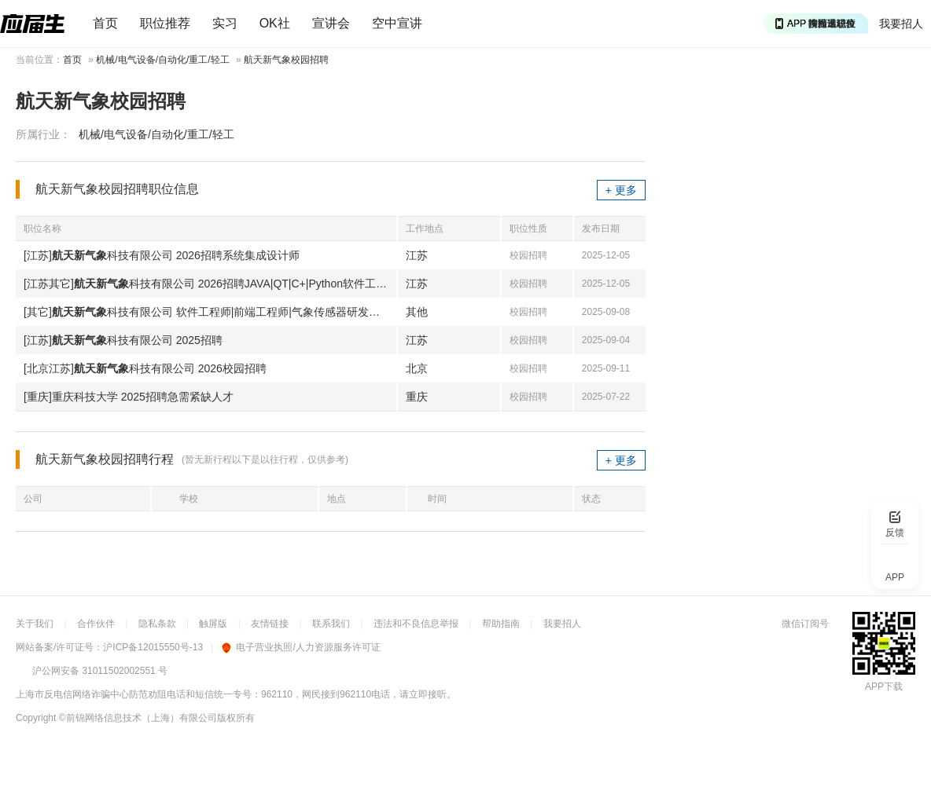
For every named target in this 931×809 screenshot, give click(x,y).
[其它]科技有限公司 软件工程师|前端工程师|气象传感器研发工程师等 (210, 312)
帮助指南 (501, 623)
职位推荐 (165, 23)
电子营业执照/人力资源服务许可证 (301, 647)
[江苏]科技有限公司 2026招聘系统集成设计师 (162, 255)
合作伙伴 (96, 623)
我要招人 (901, 23)
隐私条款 (157, 623)
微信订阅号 (805, 623)
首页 (105, 23)
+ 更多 (621, 190)
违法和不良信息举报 (416, 623)
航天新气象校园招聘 (286, 59)
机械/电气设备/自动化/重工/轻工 (162, 59)
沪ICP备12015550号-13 (153, 647)
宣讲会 (331, 23)
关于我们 (34, 623)
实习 (224, 23)
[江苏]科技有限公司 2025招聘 (123, 340)
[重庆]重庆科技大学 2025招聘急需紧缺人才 (129, 396)
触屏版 (213, 623)
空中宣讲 (397, 23)
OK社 (274, 23)
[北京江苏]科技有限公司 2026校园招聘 (145, 368)
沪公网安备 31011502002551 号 (99, 670)
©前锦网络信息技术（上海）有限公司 (138, 717)
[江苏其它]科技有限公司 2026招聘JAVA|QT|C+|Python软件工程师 (210, 283)
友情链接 (270, 623)
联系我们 (331, 623)
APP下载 (884, 686)
